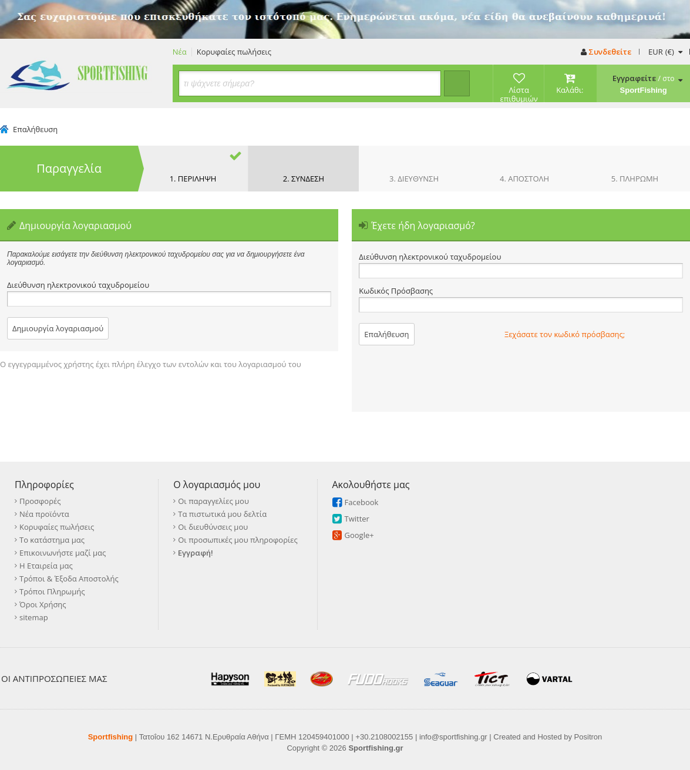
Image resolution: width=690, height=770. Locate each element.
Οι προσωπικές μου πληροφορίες (238, 539)
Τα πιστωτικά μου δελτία (222, 514)
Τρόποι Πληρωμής (52, 591)
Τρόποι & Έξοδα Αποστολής (69, 578)
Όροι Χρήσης (42, 604)
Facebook (362, 502)
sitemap (33, 617)
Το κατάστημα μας (52, 539)
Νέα (180, 52)
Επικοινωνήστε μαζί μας (62, 552)
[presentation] (593, 377)
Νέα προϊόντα (44, 514)
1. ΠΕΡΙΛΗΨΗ (193, 178)
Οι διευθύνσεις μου (213, 527)
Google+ (359, 535)
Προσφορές (39, 501)
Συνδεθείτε (606, 51)
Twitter (357, 518)
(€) (665, 52)
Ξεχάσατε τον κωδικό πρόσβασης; (564, 334)
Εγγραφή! (195, 552)
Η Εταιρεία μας (46, 565)
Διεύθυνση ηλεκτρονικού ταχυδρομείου (78, 285)
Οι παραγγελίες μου (213, 501)
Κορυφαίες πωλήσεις (234, 52)
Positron (588, 736)
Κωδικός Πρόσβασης (396, 291)
